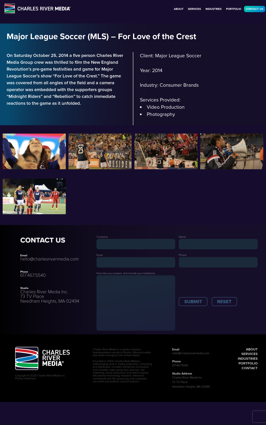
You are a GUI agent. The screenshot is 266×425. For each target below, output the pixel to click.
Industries (214, 9)
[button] (193, 301)
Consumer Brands (179, 85)
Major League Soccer (178, 55)
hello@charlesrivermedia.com (49, 258)
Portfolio (233, 9)
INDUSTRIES (248, 358)
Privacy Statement (25, 378)
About (179, 9)
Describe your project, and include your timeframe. (126, 273)
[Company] (136, 244)
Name (182, 237)
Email (100, 255)
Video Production (165, 107)
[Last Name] (218, 244)
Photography (161, 114)
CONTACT (250, 368)
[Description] (136, 303)
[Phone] (218, 262)
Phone (182, 255)
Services (194, 9)
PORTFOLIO (248, 363)
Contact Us (254, 9)
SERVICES (249, 353)
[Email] (136, 262)
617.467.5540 (33, 275)
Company (102, 237)
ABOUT (252, 349)
